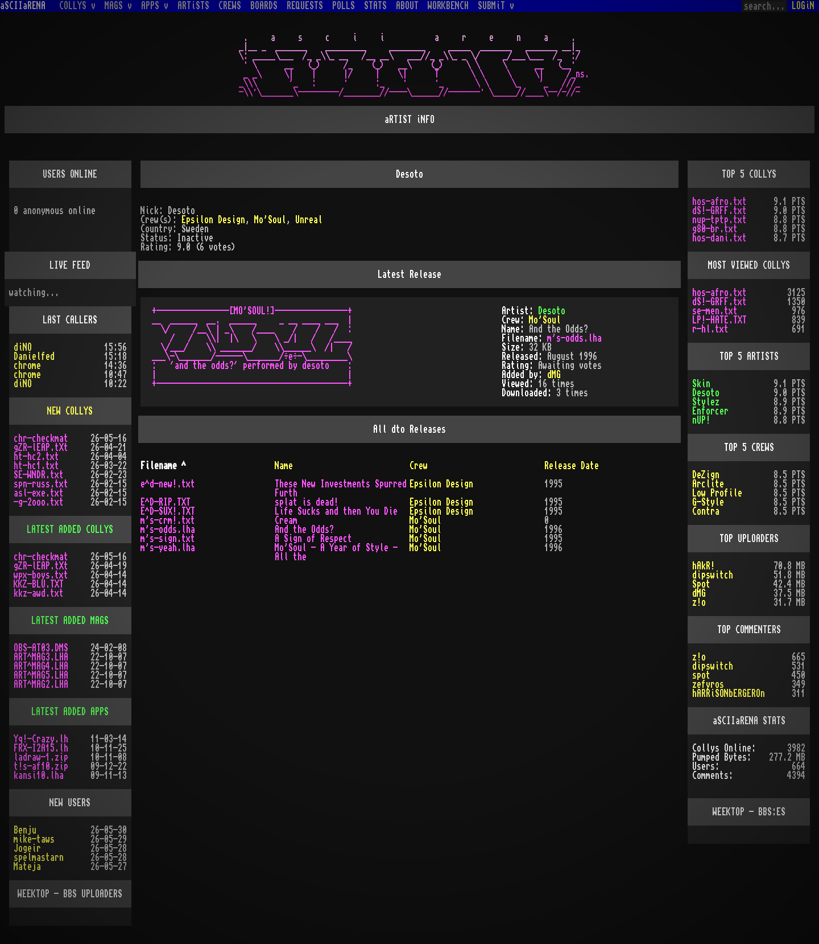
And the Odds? (304, 529)
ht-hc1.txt (36, 465)
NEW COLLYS (70, 411)
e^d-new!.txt (167, 484)
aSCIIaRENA (23, 5)
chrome (27, 365)
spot (701, 675)
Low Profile (717, 493)
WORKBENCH (448, 5)
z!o (699, 602)
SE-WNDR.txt (39, 474)
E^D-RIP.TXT (165, 502)
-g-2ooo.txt (39, 502)
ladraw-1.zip (41, 757)
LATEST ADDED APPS (70, 711)
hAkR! (703, 565)
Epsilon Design (213, 219)
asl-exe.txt (39, 493)
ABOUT (407, 5)
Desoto (551, 310)
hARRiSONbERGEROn (728, 693)
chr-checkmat (41, 438)
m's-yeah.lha (167, 547)
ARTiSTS (193, 5)
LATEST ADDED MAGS (70, 620)
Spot (701, 584)
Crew (419, 465)
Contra (705, 511)
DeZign (705, 474)
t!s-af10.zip (41, 766)
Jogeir (27, 848)
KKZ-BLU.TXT (39, 584)
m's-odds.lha (574, 338)
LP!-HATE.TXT (719, 320)
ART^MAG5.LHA (41, 675)
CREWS (229, 5)
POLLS (343, 5)
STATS (375, 5)
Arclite (708, 484)
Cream (286, 520)
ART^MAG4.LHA (41, 666)
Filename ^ (163, 465)
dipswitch (712, 575)
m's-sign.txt (167, 538)
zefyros (708, 684)
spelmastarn (39, 857)
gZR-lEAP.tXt (41, 447)
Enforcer (710, 411)
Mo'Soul (270, 219)
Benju (25, 830)
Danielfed (34, 356)
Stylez (705, 402)
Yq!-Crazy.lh (41, 739)
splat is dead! (306, 502)
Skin (701, 383)
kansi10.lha (39, 775)
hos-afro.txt (719, 201)
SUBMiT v (496, 5)
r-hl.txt (710, 329)
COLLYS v (77, 5)
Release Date (571, 465)
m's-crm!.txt (167, 520)
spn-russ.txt (41, 484)
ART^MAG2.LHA (41, 684)
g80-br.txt (715, 228)
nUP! (701, 420)
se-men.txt (715, 310)
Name (284, 465)
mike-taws (34, 839)
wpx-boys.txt (41, 575)
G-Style (708, 502)
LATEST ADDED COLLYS (70, 529)
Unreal (308, 219)
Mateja (27, 866)
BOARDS (264, 5)
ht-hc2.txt (36, 456)
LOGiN (803, 5)
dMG (554, 374)
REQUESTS (305, 5)
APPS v (154, 5)
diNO (23, 347)
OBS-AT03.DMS (41, 647)
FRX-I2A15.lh (41, 748)
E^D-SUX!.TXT (167, 511)
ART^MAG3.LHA (41, 657)
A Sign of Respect (313, 538)
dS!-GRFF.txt (719, 210)
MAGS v (118, 5)
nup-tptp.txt (719, 219)
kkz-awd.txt (39, 593)
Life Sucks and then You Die (336, 511)
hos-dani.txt (719, 238)
